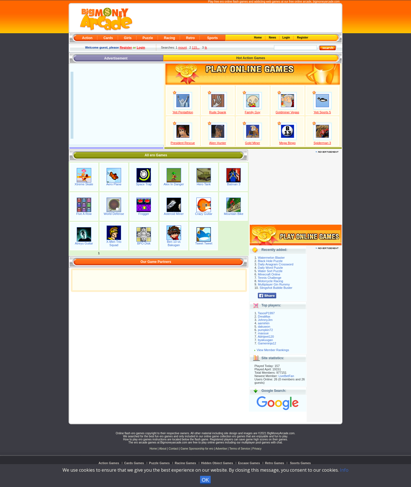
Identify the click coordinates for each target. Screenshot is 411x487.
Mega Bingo (287, 143)
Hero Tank (204, 184)
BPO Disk (143, 243)
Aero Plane (113, 184)
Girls (127, 38)
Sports (212, 38)
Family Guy (252, 112)
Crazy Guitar (203, 213)
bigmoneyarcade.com (326, 1)
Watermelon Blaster (271, 257)
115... (196, 47)
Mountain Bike (233, 213)
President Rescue (183, 143)
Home (258, 37)
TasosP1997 (266, 313)
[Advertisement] (236, 18)
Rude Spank (217, 112)
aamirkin (264, 323)
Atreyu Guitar (84, 243)
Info (344, 470)
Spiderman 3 (322, 143)
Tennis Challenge (269, 277)
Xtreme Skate (83, 184)
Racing (169, 38)
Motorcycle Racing (270, 281)
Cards (108, 38)
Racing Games (185, 463)
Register (302, 37)
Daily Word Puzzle (270, 267)
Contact (173, 448)
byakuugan (265, 340)
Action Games (108, 463)
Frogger (143, 213)
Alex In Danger (174, 184)
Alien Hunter (217, 143)
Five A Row (84, 213)
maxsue (263, 333)
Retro (190, 38)
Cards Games (134, 463)
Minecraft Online (269, 274)
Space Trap (144, 184)
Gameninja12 (267, 343)
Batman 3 (233, 184)
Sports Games (300, 463)
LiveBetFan (286, 376)
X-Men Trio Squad (113, 243)
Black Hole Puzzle (270, 261)
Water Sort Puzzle (270, 271)
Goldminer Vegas (287, 112)
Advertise (221, 448)
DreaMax (264, 316)
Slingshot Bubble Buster (275, 287)
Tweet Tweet (203, 243)
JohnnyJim (265, 320)
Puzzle (148, 38)
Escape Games (249, 463)
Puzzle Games (159, 463)
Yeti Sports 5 (322, 112)
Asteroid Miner (174, 213)
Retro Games (274, 463)
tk (206, 47)
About (162, 448)
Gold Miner (252, 143)
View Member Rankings (273, 350)
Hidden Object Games (217, 463)
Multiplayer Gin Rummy (274, 284)
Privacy (256, 448)
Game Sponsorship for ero (197, 448)
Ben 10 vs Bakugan (174, 243)
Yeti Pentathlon (182, 112)
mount (182, 47)
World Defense (114, 213)
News (273, 37)
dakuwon (264, 326)
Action (87, 38)
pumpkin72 (265, 330)
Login (287, 37)
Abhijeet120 (266, 336)
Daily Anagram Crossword (275, 264)
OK (205, 480)
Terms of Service (240, 448)
